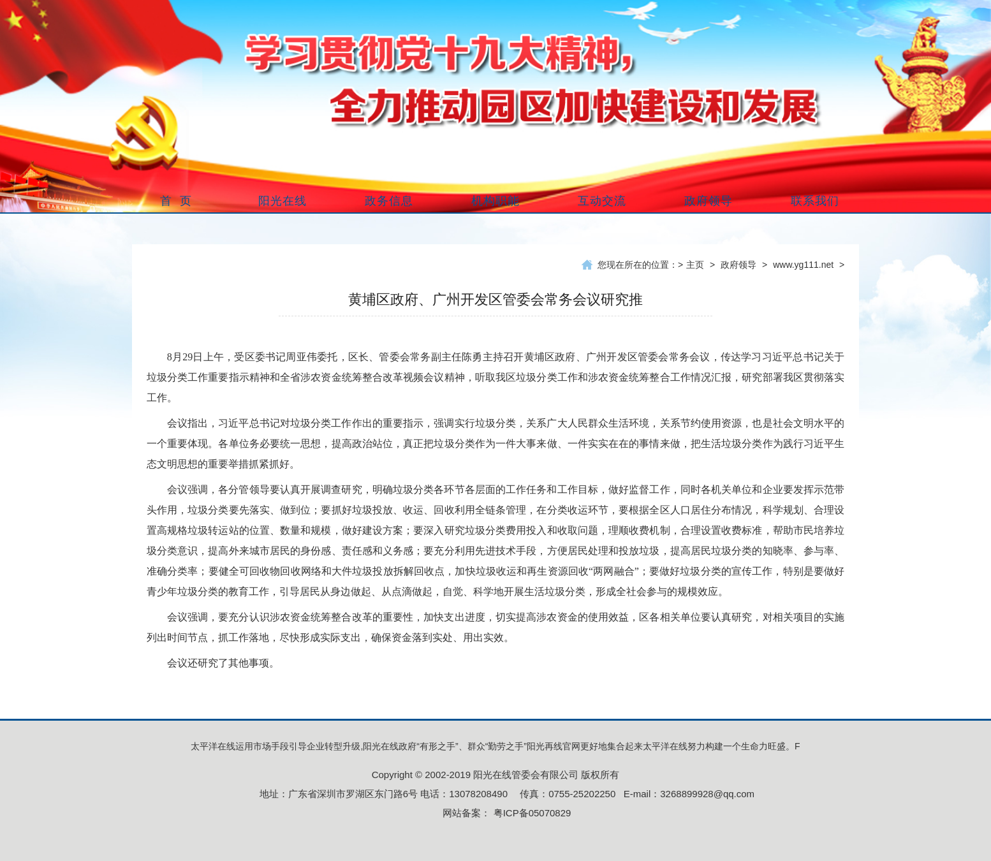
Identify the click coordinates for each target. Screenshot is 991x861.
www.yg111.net (803, 265)
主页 (695, 265)
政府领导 (738, 265)
